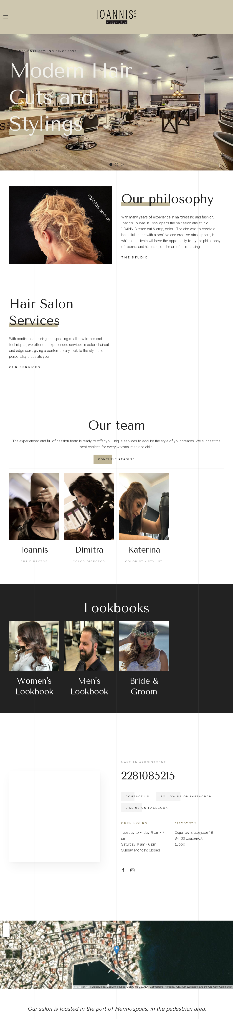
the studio (134, 257)
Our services (27, 150)
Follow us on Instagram (196, 765)
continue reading (106, 428)
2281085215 (158, 745)
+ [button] (6, 906)
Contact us (148, 765)
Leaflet (77, 966)
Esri (87, 966)
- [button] (6, 913)
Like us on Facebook (157, 777)
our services (25, 351)
